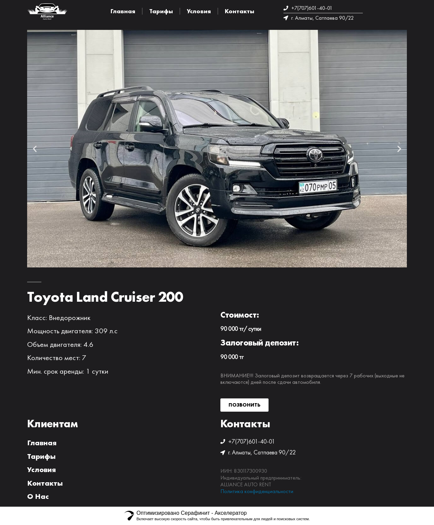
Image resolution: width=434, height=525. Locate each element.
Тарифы (161, 11)
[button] (35, 148)
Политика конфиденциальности (256, 491)
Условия (199, 11)
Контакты (239, 11)
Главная (123, 11)
